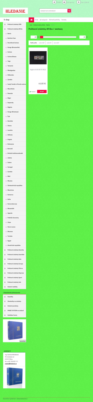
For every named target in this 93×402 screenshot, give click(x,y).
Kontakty (64, 20)
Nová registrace (70, 2)
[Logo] (15, 10)
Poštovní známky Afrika (39, 25)
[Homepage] (32, 19)
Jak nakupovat (43, 20)
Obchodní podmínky (54, 20)
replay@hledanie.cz (11, 364)
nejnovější (56, 43)
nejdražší (49, 43)
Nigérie (48, 25)
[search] (69, 11)
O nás (36, 20)
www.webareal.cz (22, 399)
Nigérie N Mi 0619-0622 (38, 70)
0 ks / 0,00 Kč (85, 2)
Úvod (31, 25)
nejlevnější (42, 43)
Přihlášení (58, 2)
